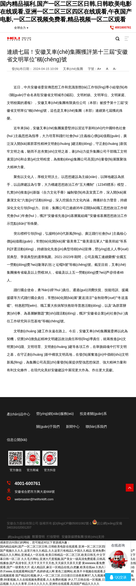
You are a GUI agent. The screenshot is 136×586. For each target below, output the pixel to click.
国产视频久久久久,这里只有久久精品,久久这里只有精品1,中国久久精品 (46, 550)
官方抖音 (50, 470)
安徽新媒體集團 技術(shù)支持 (83, 537)
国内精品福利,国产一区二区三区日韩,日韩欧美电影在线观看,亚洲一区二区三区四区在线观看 (59, 546)
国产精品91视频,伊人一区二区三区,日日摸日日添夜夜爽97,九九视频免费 (62, 575)
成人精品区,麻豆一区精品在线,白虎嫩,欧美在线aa (63, 567)
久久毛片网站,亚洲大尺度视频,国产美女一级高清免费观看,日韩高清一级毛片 (70, 559)
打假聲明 (53, 537)
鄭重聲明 (38, 537)
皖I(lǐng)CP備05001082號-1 (72, 523)
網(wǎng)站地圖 (19, 537)
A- (114, 69)
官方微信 (15, 470)
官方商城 (32, 470)
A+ (99, 69)
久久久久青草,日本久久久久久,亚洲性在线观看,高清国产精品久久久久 (54, 584)
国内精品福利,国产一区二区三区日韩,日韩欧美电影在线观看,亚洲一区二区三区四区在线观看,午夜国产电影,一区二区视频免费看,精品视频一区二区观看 (66, 11)
